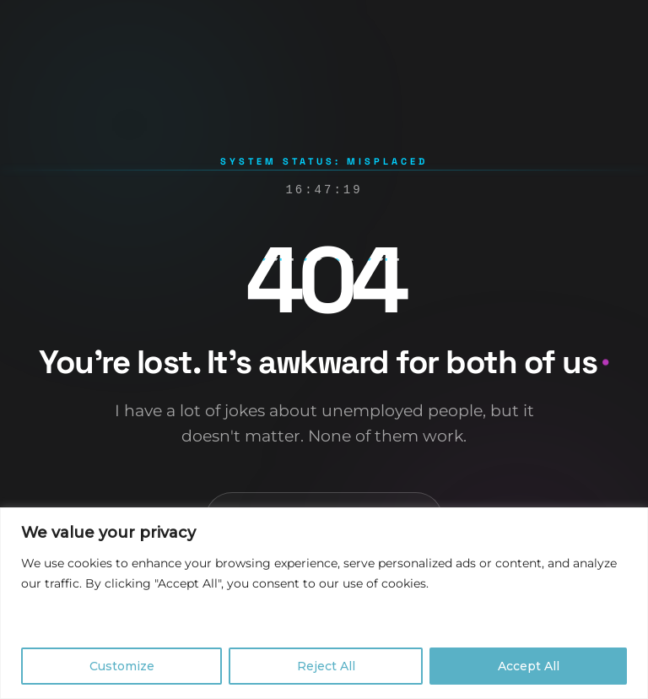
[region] (324, 603)
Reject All (326, 666)
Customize (121, 666)
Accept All (528, 666)
